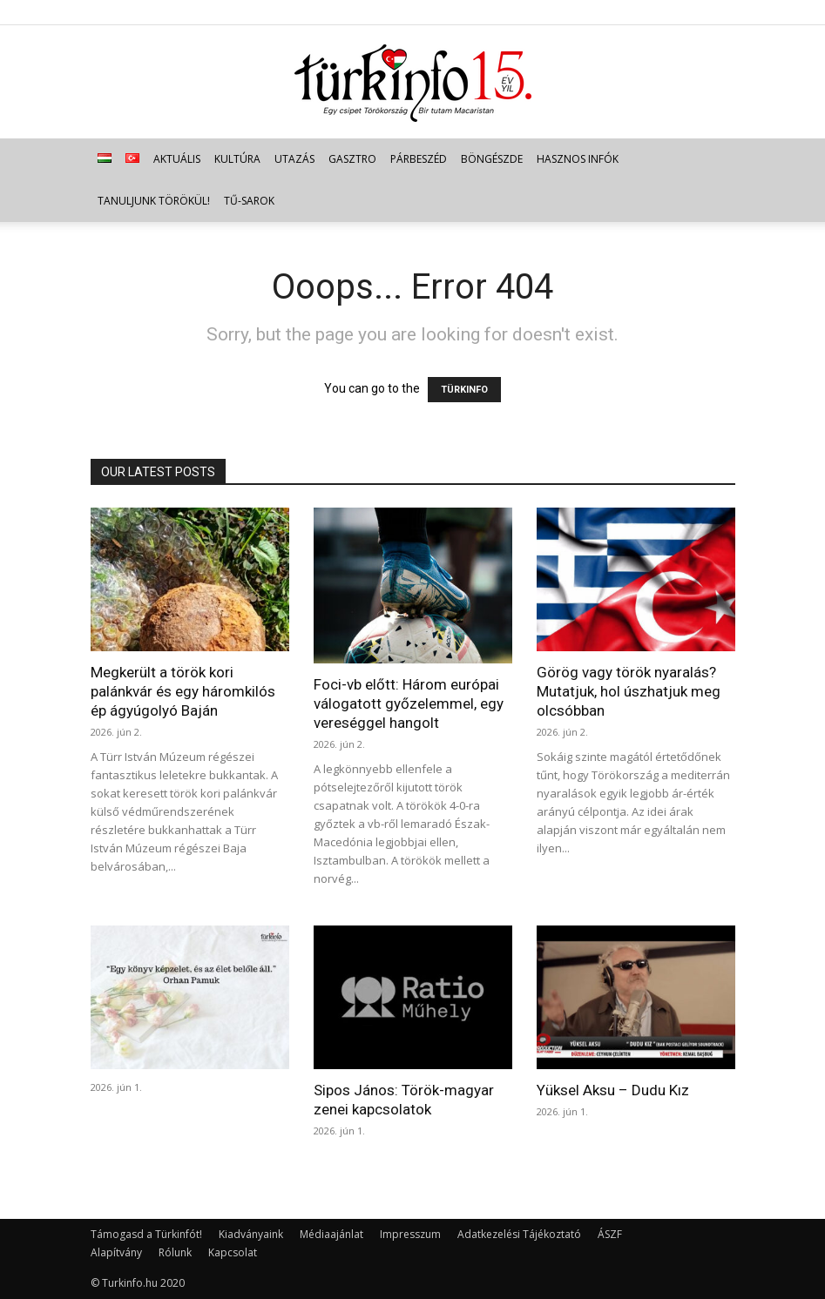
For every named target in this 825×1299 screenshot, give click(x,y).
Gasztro (352, 158)
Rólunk (175, 1252)
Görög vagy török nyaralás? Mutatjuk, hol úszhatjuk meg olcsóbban (628, 691)
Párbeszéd (418, 158)
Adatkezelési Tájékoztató (519, 1234)
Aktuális (176, 158)
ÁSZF (610, 1234)
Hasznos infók (578, 158)
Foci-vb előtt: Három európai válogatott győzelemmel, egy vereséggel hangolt (409, 703)
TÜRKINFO (464, 389)
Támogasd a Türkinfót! (146, 1234)
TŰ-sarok (249, 200)
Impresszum (410, 1234)
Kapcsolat (232, 1252)
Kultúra (237, 158)
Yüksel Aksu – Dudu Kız (613, 1090)
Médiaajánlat (331, 1234)
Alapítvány (116, 1252)
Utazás (294, 158)
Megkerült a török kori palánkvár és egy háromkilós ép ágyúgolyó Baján (183, 691)
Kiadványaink (251, 1234)
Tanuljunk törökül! (154, 200)
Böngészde (492, 158)
